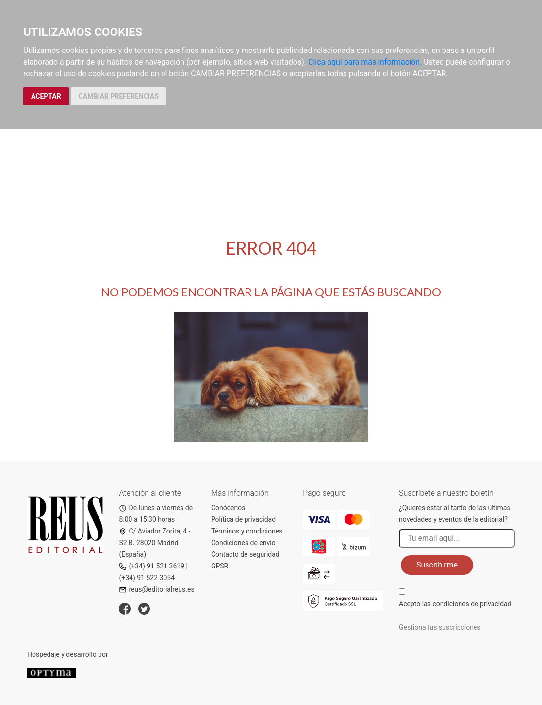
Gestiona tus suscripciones (440, 627)
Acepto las (455, 604)
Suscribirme (437, 564)
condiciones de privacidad (471, 604)
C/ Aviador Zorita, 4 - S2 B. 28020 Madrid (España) (154, 542)
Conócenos (228, 508)
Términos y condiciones (246, 531)
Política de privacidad (243, 519)
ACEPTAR (46, 96)
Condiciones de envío (243, 543)
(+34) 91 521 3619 (151, 566)
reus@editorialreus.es (156, 589)
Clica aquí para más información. (365, 62)
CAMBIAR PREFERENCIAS (119, 96)
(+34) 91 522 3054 (147, 578)
